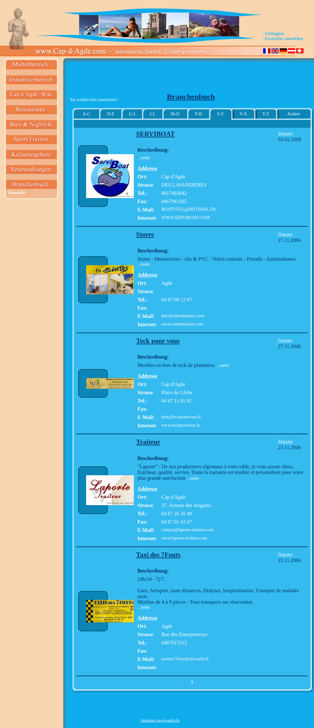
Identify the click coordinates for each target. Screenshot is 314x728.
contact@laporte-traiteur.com (187, 529)
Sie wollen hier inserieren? (94, 99)
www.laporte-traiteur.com (184, 538)
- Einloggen (273, 33)
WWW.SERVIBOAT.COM (185, 217)
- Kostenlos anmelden (282, 38)
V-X (243, 114)
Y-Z (265, 114)
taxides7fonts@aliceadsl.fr (185, 658)
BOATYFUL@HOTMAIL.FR (188, 209)
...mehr (144, 157)
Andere (293, 114)
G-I (132, 114)
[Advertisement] (160, 78)
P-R (198, 114)
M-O (175, 114)
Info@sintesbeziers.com (182, 315)
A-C (86, 114)
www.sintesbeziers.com (182, 324)
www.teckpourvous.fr (180, 425)
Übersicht (16, 192)
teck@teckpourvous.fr (181, 417)
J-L (153, 114)
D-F (110, 114)
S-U (220, 114)
